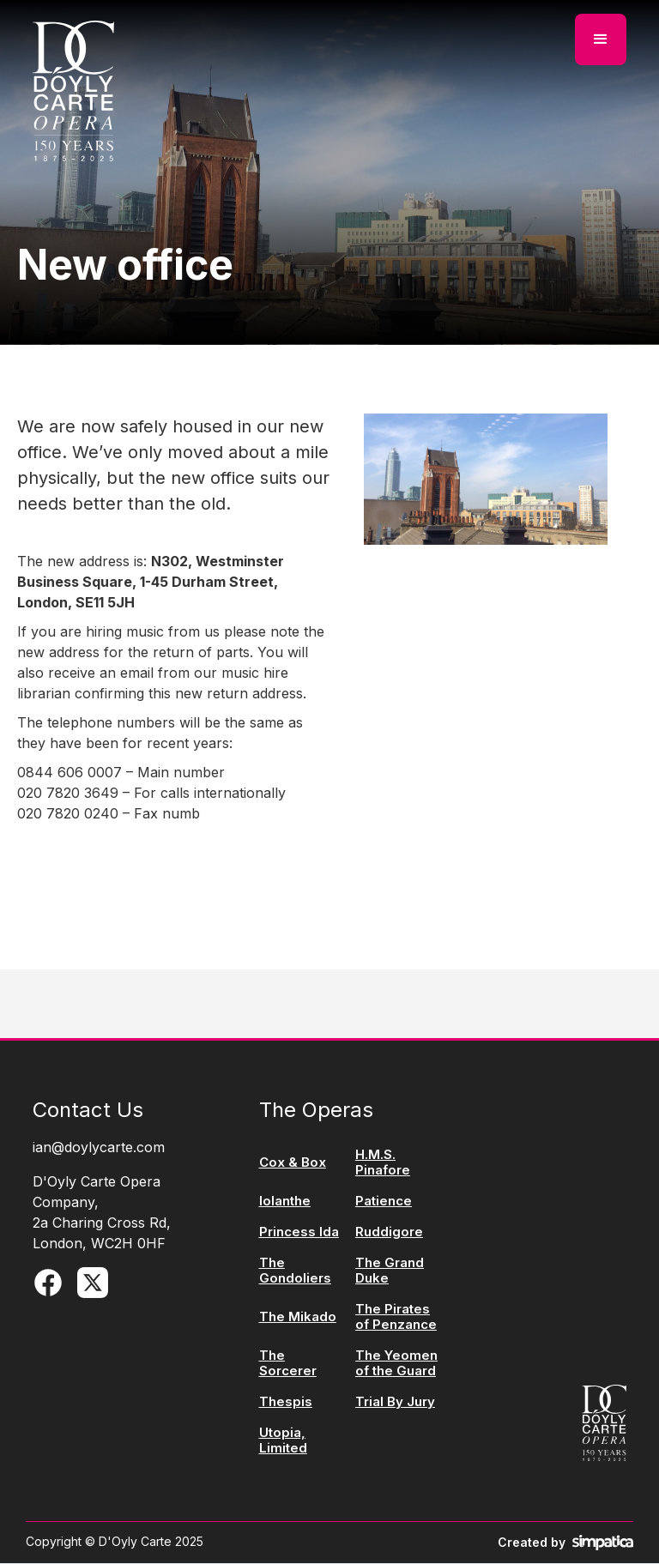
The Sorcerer (288, 1363)
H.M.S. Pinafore (382, 1162)
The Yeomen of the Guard (396, 1363)
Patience (383, 1201)
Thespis (285, 1402)
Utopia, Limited (283, 1440)
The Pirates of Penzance (396, 1316)
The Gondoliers (295, 1270)
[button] (600, 39)
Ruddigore (389, 1232)
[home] (73, 91)
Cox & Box (292, 1162)
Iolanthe (285, 1201)
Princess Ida (299, 1232)
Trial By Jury (395, 1402)
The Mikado (297, 1317)
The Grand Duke (389, 1270)
